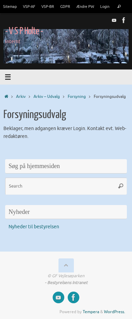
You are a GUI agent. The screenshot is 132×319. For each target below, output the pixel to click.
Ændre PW (85, 6)
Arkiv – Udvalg (47, 96)
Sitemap (10, 6)
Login (104, 6)
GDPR (65, 6)
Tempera (91, 312)
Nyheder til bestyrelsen (34, 227)
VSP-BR (47, 6)
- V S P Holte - (24, 31)
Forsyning (77, 96)
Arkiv (21, 96)
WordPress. (114, 312)
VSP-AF (29, 6)
